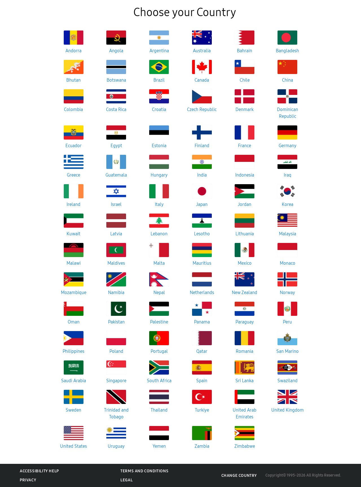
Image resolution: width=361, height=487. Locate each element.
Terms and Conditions (144, 471)
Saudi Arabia (73, 380)
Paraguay (244, 322)
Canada (202, 80)
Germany (287, 145)
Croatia (159, 109)
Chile (245, 80)
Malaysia (287, 233)
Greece (73, 175)
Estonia (159, 145)
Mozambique (73, 292)
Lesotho (202, 233)
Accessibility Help (39, 471)
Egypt (116, 145)
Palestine (159, 322)
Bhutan (73, 80)
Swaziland (288, 380)
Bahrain (244, 50)
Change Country (239, 475)
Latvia (116, 233)
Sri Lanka (244, 380)
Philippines (73, 351)
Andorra (73, 50)
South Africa (159, 380)
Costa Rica (116, 109)
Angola (116, 50)
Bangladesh (287, 50)
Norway (287, 292)
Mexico (245, 263)
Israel (116, 204)
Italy (159, 204)
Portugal (159, 351)
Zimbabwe (244, 446)
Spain (201, 380)
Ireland (73, 204)
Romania (244, 351)
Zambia (202, 446)
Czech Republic (202, 109)
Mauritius (202, 263)
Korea (287, 204)
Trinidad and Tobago (116, 413)
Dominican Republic (287, 113)
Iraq (287, 175)
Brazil (159, 80)
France (244, 145)
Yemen (159, 446)
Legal (126, 480)
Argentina (159, 50)
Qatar (201, 351)
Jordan (244, 204)
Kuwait (73, 233)
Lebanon (159, 233)
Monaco (287, 263)
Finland (202, 145)
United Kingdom (287, 410)
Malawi (74, 263)
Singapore (116, 380)
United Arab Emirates (244, 413)
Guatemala (116, 175)
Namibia (116, 292)
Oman (74, 322)
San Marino (287, 351)
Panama (202, 322)
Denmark (244, 109)
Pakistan (116, 322)
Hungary (159, 175)
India (202, 175)
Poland (116, 351)
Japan (202, 204)
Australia (202, 50)
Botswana (116, 80)
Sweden (73, 410)
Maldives (116, 263)
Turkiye (202, 410)
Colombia (73, 109)
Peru (287, 322)
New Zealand (244, 292)
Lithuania (244, 233)
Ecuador (73, 145)
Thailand (159, 410)
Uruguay (116, 446)
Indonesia (244, 175)
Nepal (159, 292)
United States (73, 446)
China (287, 80)
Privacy (28, 480)
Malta (159, 263)
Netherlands (202, 292)
